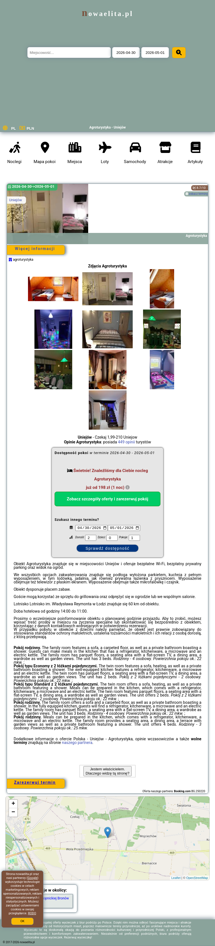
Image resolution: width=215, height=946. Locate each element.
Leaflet (176, 877)
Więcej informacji (35, 248)
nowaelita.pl (107, 13)
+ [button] (13, 804)
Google (33, 878)
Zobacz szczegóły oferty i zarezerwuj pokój (107, 498)
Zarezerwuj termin (35, 782)
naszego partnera (77, 742)
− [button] (13, 812)
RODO (32, 913)
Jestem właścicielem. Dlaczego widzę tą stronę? (107, 771)
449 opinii (126, 442)
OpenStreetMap (197, 877)
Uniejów (15, 200)
